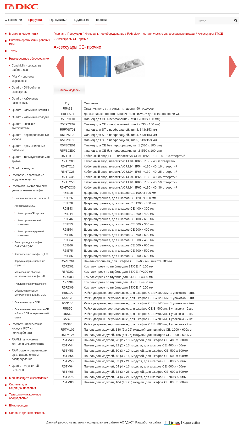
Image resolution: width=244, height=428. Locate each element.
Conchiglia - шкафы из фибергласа (26, 68)
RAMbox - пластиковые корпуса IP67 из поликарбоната (27, 328)
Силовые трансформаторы (27, 413)
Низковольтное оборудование (29, 58)
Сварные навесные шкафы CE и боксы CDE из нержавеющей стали (32, 313)
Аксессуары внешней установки (29, 222)
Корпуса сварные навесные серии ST (30, 263)
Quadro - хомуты (23, 168)
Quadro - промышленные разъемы (28, 148)
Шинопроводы (18, 405)
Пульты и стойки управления (30, 284)
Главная (59, 33)
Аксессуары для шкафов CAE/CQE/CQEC (28, 244)
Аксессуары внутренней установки (30, 233)
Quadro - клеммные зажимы (30, 110)
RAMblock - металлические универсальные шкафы (30, 188)
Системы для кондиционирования (22, 386)
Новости (101, 20)
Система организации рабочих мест (29, 42)
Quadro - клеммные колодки (30, 117)
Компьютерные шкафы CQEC (31, 254)
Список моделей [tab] (69, 90)
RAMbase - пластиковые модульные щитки (28, 177)
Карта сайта (191, 422)
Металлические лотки (23, 33)
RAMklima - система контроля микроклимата (28, 341)
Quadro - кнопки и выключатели (23, 126)
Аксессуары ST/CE (25, 206)
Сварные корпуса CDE (27, 302)
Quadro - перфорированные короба (30, 137)
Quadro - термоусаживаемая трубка (31, 159)
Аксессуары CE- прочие (30, 213)
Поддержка (80, 20)
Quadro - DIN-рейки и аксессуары (26, 90)
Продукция (36, 20)
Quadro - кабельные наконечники (25, 101)
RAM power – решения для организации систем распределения (29, 355)
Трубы (13, 51)
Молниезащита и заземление (28, 378)
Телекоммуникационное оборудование (25, 396)
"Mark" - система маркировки (23, 79)
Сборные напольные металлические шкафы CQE (30, 292)
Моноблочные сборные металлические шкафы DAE (30, 274)
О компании (13, 20)
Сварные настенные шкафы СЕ (32, 198)
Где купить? (58, 20)
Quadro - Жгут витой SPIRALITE (25, 368)
